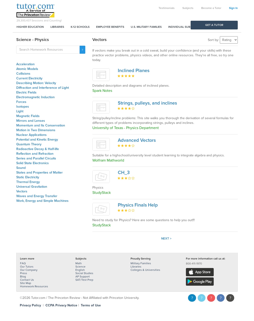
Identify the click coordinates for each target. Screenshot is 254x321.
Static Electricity (27, 177)
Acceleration (25, 64)
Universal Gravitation (31, 187)
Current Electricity (29, 78)
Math (78, 263)
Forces (21, 102)
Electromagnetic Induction (35, 97)
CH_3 (124, 172)
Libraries (57, 26)
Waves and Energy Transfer (36, 196)
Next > (166, 238)
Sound (21, 168)
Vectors (21, 191)
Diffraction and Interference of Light (42, 88)
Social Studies (84, 273)
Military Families (141, 263)
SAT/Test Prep (84, 279)
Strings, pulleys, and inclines (147, 103)
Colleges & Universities (145, 270)
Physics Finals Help (138, 205)
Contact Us (27, 279)
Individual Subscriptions (187, 26)
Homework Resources (34, 286)
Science (80, 266)
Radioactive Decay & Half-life (37, 149)
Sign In (233, 8)
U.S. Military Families (146, 26)
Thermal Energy (28, 182)
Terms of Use (91, 305)
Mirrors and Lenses (30, 121)
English (80, 270)
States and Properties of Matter (39, 173)
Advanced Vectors (137, 140)
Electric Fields (26, 92)
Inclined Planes (133, 70)
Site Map (25, 283)
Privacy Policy (30, 305)
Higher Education (30, 26)
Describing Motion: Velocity (36, 83)
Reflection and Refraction (34, 154)
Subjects (187, 8)
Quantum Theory (28, 144)
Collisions (23, 74)
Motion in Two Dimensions (35, 130)
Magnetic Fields (28, 116)
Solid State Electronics (32, 163)
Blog (23, 276)
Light (19, 111)
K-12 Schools (80, 26)
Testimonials (167, 8)
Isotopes (22, 107)
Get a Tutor (214, 25)
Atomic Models (27, 69)
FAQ (23, 263)
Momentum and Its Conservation (40, 125)
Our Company (28, 270)
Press (23, 273)
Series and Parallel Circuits (36, 158)
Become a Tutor (211, 8)
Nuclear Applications (31, 135)
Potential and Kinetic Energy (37, 140)
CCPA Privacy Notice (61, 305)
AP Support (82, 276)
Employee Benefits (110, 26)
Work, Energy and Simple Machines (42, 201)
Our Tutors (26, 266)
